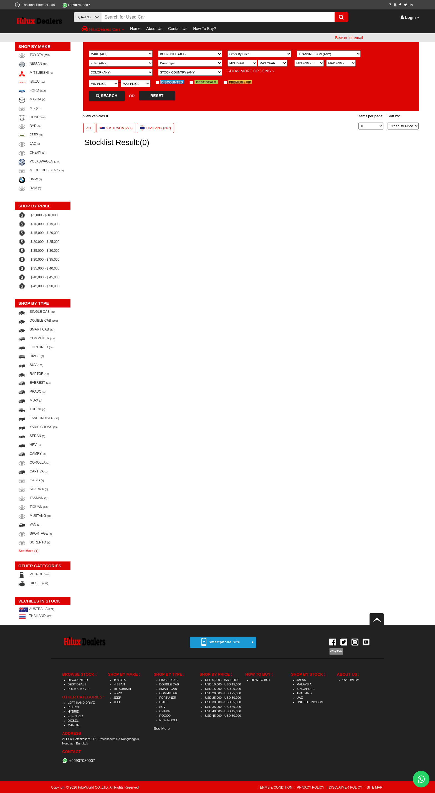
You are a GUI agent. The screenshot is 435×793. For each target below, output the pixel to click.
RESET (156, 95)
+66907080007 (79, 5)
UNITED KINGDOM (310, 702)
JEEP (117, 697)
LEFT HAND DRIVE (81, 702)
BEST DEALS (77, 684)
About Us (154, 28)
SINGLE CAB (168, 680)
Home (135, 28)
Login (410, 17)
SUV (162, 706)
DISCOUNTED (78, 680)
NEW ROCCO (169, 720)
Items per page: (370, 116)
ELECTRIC (75, 716)
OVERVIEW (350, 680)
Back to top (377, 619)
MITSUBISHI (122, 688)
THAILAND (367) (155, 127)
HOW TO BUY (260, 680)
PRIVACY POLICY (311, 787)
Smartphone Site (224, 642)
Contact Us (177, 28)
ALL (89, 128)
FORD (117, 693)
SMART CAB (168, 688)
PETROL (74, 707)
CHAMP (164, 711)
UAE (300, 697)
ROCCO (165, 715)
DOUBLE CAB (169, 684)
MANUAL (74, 725)
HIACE (164, 702)
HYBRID (73, 711)
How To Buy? (204, 28)
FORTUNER (167, 697)
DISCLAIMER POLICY (346, 787)
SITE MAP (374, 787)
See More (162, 728)
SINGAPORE (306, 688)
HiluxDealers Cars (103, 29)
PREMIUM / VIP (79, 688)
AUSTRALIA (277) (116, 128)
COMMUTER (168, 693)
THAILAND (304, 693)
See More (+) (29, 551)
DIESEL (73, 720)
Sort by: (394, 116)
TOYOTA (119, 680)
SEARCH (106, 95)
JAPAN (301, 680)
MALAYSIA (304, 684)
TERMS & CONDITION (275, 787)
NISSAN (119, 684)
